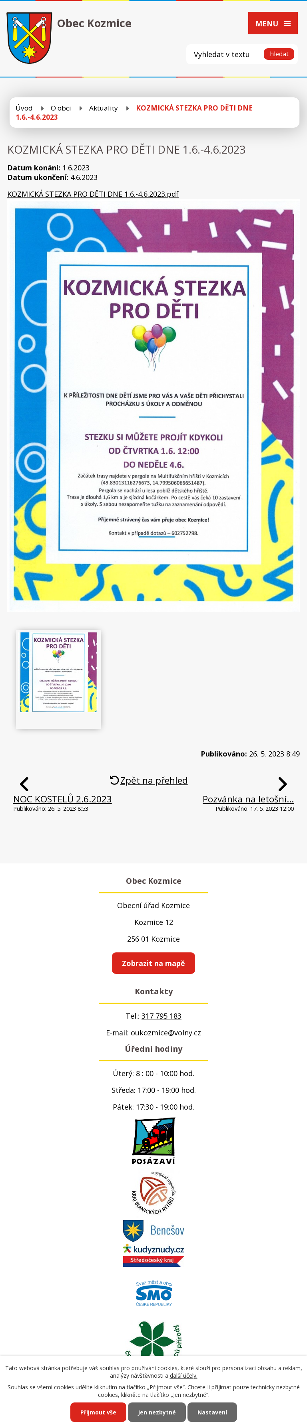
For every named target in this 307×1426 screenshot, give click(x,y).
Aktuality (103, 108)
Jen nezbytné (157, 1412)
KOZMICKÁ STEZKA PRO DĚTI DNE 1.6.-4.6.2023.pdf (93, 194)
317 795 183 (161, 1016)
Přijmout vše (98, 1412)
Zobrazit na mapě (153, 963)
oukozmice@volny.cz (166, 1032)
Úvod (24, 108)
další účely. (183, 1375)
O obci (61, 108)
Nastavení (212, 1412)
